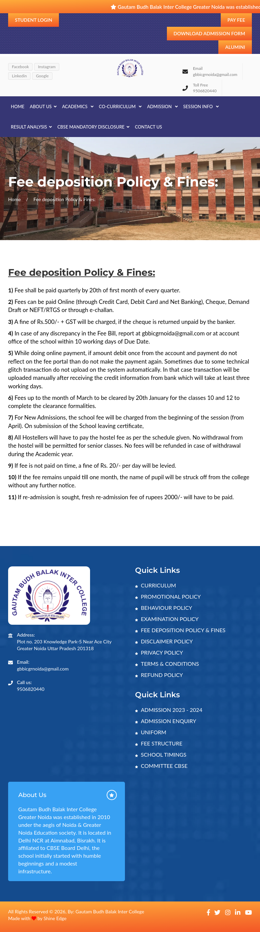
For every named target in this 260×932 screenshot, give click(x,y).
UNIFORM (150, 732)
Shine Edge (55, 918)
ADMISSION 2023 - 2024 (168, 709)
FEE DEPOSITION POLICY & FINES (180, 630)
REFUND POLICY (159, 675)
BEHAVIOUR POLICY (163, 607)
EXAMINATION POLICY (167, 619)
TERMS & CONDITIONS (167, 663)
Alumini (235, 47)
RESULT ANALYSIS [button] (31, 127)
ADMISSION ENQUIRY (165, 721)
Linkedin (19, 75)
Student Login (33, 20)
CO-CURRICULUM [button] (120, 106)
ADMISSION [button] (162, 106)
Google (42, 75)
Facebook (20, 66)
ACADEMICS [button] (77, 106)
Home (17, 106)
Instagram (47, 66)
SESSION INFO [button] (201, 106)
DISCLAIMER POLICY (164, 641)
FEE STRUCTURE (158, 743)
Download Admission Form (209, 33)
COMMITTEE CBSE (161, 765)
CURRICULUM (155, 585)
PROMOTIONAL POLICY (168, 596)
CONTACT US (148, 127)
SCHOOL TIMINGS (160, 754)
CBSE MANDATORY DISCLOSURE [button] (93, 127)
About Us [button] (43, 106)
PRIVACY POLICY (159, 652)
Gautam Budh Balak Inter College (109, 911)
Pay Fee (236, 20)
